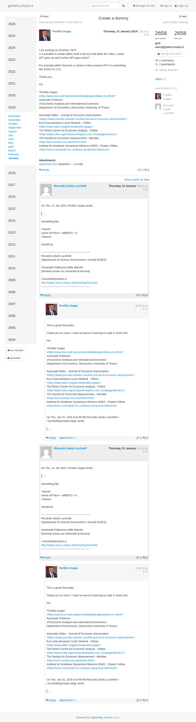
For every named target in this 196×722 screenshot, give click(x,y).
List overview (15, 350)
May (10, 142)
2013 (11, 232)
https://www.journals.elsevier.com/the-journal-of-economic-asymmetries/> (84, 118)
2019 (11, 107)
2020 (11, 95)
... (43, 213)
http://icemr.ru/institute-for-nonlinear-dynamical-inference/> (75, 149)
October (13, 123)
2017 (11, 185)
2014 (11, 220)
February (13, 154)
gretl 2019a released (175, 22)
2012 (11, 244)
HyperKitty (97, 717)
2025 (11, 36)
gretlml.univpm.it (20, 6)
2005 (11, 328)
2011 (11, 256)
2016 (11, 197)
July (10, 135)
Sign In (166, 5)
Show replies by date (136, 179)
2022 (11, 71)
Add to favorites (166, 70)
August (12, 131)
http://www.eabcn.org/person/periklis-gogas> (67, 126)
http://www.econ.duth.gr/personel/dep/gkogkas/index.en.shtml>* (78, 96)
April (11, 146)
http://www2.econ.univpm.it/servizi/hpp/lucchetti (69, 282)
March (12, 150)
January (13, 158)
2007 (11, 304)
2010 (11, 268)
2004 (11, 340)
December (14, 116)
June (11, 139)
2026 (11, 24)
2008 (11, 292)
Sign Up (181, 5)
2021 (11, 83)
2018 (11, 173)
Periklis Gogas (62, 31)
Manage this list (144, 5)
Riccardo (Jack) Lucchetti (70, 185)
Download (13, 358)
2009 (11, 280)
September (14, 127)
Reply (44, 169)
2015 (11, 209)
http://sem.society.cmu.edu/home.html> (64, 141)
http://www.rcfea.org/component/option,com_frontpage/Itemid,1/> (79, 134)
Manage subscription (169, 53)
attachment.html (48, 164)
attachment (67, 437)
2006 (11, 316)
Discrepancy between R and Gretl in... (61, 22)
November (14, 119)
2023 (11, 60)
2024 (11, 48)
